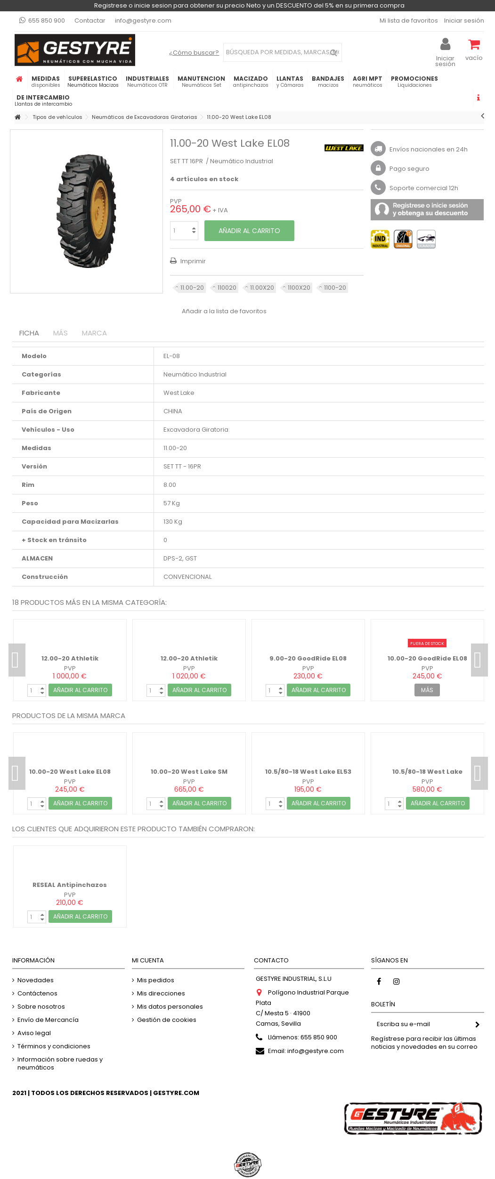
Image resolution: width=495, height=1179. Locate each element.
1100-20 (335, 287)
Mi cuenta (148, 960)
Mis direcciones (161, 993)
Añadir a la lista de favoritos (224, 311)
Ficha (29, 332)
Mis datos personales (170, 1007)
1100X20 (299, 287)
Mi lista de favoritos (408, 20)
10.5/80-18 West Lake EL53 (308, 771)
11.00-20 (192, 287)
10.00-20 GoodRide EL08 (427, 658)
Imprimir (192, 261)
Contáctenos (37, 993)
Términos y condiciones (53, 1046)
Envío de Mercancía (48, 1020)
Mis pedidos (155, 980)
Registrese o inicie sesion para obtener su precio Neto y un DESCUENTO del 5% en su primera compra (249, 5)
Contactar (89, 20)
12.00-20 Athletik (69, 658)
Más (60, 332)
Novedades (35, 980)
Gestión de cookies (166, 1020)
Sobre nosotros (41, 1007)
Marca (94, 332)
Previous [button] (16, 660)
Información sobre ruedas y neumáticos (60, 1063)
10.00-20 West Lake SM (189, 771)
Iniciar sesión (463, 20)
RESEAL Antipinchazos (69, 884)
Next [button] (479, 660)
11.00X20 (262, 287)
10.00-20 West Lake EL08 (70, 771)
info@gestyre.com (143, 20)
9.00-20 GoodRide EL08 (308, 658)
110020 (227, 287)
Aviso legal (34, 1033)
